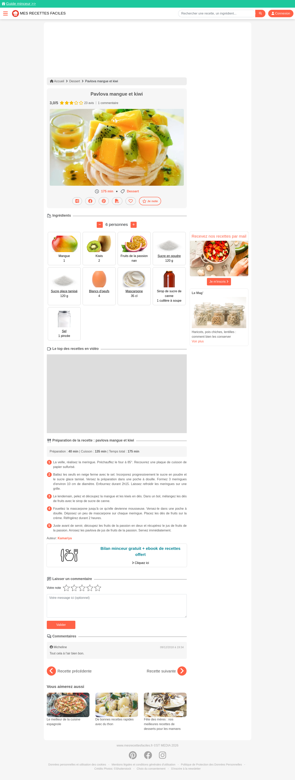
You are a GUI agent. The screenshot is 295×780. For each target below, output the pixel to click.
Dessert (74, 81)
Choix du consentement (151, 768)
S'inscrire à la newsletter (186, 768)
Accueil (57, 81)
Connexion (281, 13)
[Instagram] (162, 757)
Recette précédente (69, 671)
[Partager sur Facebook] (90, 201)
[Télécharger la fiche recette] (117, 201)
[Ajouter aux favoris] (130, 201)
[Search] (260, 13)
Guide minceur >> (21, 4)
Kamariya (65, 538)
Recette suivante (167, 671)
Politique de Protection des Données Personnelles (211, 764)
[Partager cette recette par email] (77, 201)
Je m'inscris (219, 281)
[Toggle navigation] (5, 13)
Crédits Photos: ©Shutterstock (112, 768)
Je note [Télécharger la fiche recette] (150, 201)
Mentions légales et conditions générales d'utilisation (143, 764)
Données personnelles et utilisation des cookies (77, 764)
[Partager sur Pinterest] (104, 201)
